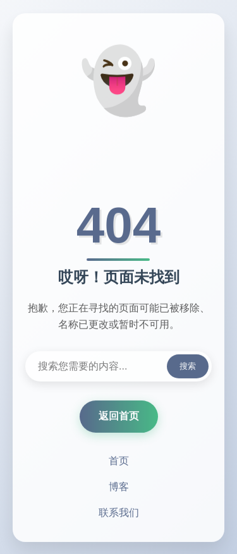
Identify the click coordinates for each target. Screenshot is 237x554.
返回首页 (119, 416)
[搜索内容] (118, 367)
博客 (119, 487)
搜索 (187, 366)
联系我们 (119, 513)
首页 (119, 461)
